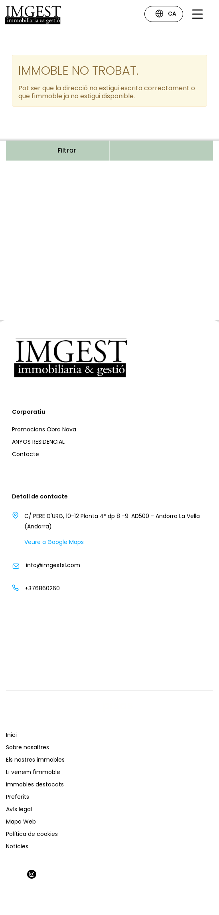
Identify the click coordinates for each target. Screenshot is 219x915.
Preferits (17, 797)
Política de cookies (32, 834)
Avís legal (19, 809)
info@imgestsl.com (53, 565)
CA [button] (165, 15)
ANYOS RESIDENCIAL (38, 442)
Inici (11, 735)
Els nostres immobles (35, 759)
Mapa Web (21, 821)
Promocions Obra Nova (44, 429)
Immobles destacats (35, 784)
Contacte (25, 454)
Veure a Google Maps (54, 542)
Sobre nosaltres (27, 747)
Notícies (17, 846)
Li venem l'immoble (33, 772)
